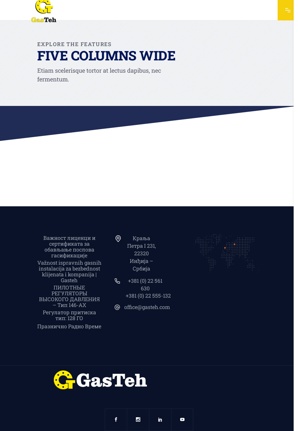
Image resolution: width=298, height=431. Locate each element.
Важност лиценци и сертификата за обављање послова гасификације (69, 246)
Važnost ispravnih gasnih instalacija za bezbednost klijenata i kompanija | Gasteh (69, 271)
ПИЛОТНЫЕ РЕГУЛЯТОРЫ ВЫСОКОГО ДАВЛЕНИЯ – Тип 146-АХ (69, 296)
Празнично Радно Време (69, 326)
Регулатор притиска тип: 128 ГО (69, 315)
